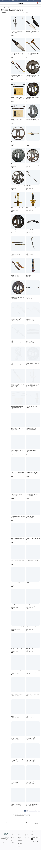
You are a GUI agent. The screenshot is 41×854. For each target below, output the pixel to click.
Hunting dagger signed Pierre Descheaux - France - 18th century (17, 671)
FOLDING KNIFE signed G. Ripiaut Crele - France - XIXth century (17, 694)
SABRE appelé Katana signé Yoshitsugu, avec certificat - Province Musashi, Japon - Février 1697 (18, 98)
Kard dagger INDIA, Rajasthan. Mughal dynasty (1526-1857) (32, 253)
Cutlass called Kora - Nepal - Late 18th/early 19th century (17, 319)
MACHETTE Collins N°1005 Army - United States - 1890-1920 (18, 275)
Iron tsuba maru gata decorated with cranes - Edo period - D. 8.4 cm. (18, 186)
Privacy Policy (13, 840)
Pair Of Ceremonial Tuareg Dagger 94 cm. (17, 561)
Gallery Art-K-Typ (29, 298)
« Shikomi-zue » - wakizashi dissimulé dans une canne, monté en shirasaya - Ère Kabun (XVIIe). (32, 142)
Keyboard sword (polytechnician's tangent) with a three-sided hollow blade (32, 649)
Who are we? (13, 836)
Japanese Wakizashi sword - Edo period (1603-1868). (32, 495)
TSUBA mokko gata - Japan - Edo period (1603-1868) (17, 738)
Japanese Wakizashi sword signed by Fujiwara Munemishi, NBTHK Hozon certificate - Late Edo (32, 473)
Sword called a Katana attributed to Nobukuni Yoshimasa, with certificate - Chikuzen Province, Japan (18, 407)
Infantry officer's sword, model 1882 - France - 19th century (32, 760)
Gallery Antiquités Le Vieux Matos (16, 231)
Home (12, 834)
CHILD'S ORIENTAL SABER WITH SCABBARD (17, 473)
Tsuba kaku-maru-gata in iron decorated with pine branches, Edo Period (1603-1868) (32, 363)
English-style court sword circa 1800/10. (17, 341)
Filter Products (25, 12)
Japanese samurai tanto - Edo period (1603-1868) (16, 495)
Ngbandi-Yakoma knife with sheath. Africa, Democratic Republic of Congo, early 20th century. (32, 605)
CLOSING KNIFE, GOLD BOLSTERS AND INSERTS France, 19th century (32, 694)
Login (19, 846)
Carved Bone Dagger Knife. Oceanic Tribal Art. (33, 539)
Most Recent (4, 12)
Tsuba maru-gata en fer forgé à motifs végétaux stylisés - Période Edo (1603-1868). (17, 164)
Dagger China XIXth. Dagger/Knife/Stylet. (30, 517)
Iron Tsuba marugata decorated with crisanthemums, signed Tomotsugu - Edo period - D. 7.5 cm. (33, 164)
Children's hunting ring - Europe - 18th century (32, 208)
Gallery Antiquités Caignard (15, 629)
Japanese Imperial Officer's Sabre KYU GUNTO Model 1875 (17, 583)
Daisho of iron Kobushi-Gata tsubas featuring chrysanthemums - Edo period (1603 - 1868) (18, 517)
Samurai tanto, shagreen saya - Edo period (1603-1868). (18, 385)
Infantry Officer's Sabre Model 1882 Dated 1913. (17, 363)
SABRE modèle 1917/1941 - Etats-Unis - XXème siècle (17, 76)
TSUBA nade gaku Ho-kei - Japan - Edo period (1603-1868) (17, 760)
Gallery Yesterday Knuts (15, 585)
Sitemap (12, 844)
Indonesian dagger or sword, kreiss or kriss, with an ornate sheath (17, 627)
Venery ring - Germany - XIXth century (31, 407)
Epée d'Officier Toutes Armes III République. (32, 561)
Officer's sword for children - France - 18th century (18, 208)
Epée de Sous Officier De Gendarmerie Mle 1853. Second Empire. (32, 429)
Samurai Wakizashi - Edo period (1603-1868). (32, 275)
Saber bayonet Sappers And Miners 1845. (18, 539)
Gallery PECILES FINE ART (15, 254)
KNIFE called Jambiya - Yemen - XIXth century (32, 782)
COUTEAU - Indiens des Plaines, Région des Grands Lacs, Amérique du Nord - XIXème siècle (18, 54)
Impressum (13, 842)
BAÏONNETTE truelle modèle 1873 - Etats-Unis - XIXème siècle (32, 32)
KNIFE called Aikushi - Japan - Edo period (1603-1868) (32, 341)
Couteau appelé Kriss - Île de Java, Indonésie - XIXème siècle (32, 54)
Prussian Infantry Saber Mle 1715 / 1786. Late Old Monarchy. (17, 804)
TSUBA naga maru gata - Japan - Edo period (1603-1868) (32, 583)
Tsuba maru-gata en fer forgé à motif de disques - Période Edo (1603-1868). (17, 142)
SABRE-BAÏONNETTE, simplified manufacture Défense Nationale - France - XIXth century (32, 804)
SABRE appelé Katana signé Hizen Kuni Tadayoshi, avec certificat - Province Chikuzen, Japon (17, 120)
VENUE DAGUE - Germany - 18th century (32, 451)
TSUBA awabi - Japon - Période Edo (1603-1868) (33, 98)
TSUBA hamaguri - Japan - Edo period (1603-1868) (17, 429)
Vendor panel (27, 837)
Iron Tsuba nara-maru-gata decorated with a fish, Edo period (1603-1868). (17, 297)
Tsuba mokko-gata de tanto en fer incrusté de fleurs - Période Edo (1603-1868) (32, 120)
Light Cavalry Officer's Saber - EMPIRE (31, 297)
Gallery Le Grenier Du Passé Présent (17, 342)
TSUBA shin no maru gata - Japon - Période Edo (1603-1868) (32, 76)
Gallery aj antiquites (29, 651)
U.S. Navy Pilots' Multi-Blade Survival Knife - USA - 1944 (33, 230)
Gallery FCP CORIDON (15, 78)
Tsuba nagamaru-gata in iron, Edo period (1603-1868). (17, 782)
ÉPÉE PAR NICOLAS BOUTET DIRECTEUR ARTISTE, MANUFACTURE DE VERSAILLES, (17, 32)
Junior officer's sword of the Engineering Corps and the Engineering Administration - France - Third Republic (33, 627)
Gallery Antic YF (28, 122)
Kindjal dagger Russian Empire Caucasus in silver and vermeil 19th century (18, 253)
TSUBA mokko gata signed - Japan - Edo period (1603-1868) (33, 738)
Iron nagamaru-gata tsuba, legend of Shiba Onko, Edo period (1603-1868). (33, 671)
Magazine (32, 834)
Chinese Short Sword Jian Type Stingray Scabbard (17, 451)
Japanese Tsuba (14, 229)
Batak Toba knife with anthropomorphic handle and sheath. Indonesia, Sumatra (16, 605)
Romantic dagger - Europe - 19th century (17, 716)
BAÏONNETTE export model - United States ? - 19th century (31, 186)
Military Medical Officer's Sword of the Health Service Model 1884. (32, 385)
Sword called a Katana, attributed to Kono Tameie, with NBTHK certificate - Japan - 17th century (18, 649)
